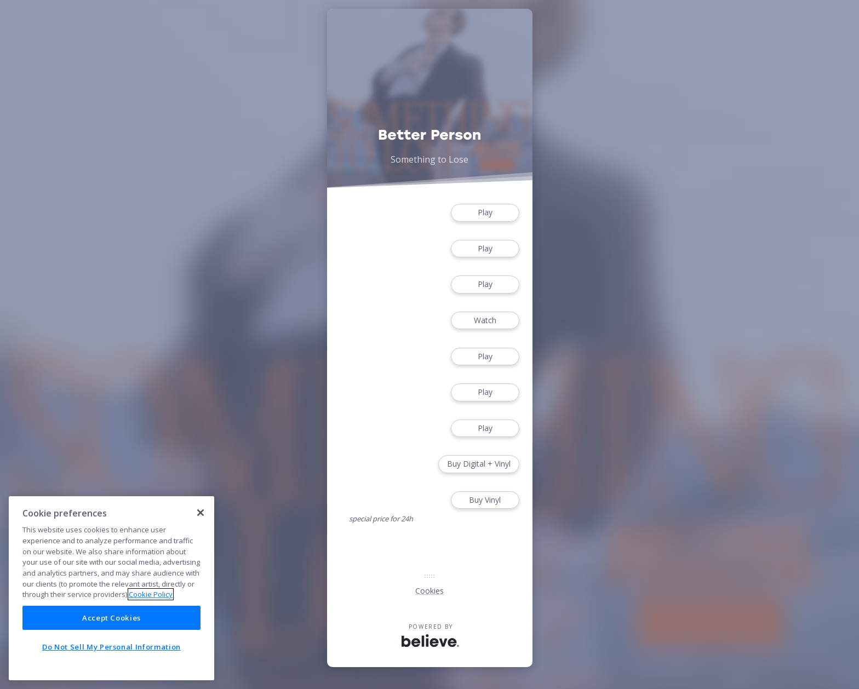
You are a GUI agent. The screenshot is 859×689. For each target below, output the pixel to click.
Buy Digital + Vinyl (479, 464)
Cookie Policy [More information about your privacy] (151, 594)
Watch (484, 320)
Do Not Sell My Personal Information (111, 647)
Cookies (429, 590)
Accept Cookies (111, 618)
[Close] (200, 513)
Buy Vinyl (484, 500)
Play (484, 212)
